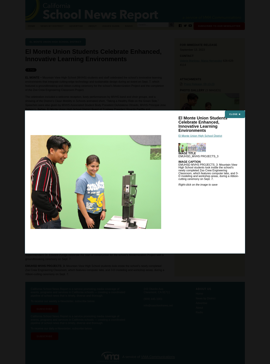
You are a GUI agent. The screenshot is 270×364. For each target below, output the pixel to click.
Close (235, 114)
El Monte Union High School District (200, 135)
